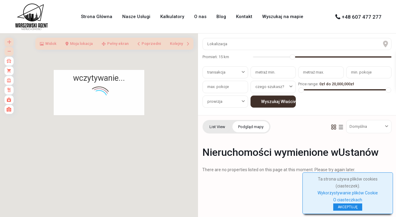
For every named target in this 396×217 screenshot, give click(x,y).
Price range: (308, 84)
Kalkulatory (172, 16)
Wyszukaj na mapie (282, 16)
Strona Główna (96, 16)
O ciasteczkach (347, 199)
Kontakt (244, 16)
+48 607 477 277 (362, 17)
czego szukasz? (269, 86)
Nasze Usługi (136, 16)
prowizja (214, 101)
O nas (200, 16)
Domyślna (358, 126)
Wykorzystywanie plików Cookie (348, 192)
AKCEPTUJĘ (348, 207)
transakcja (216, 72)
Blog (221, 16)
